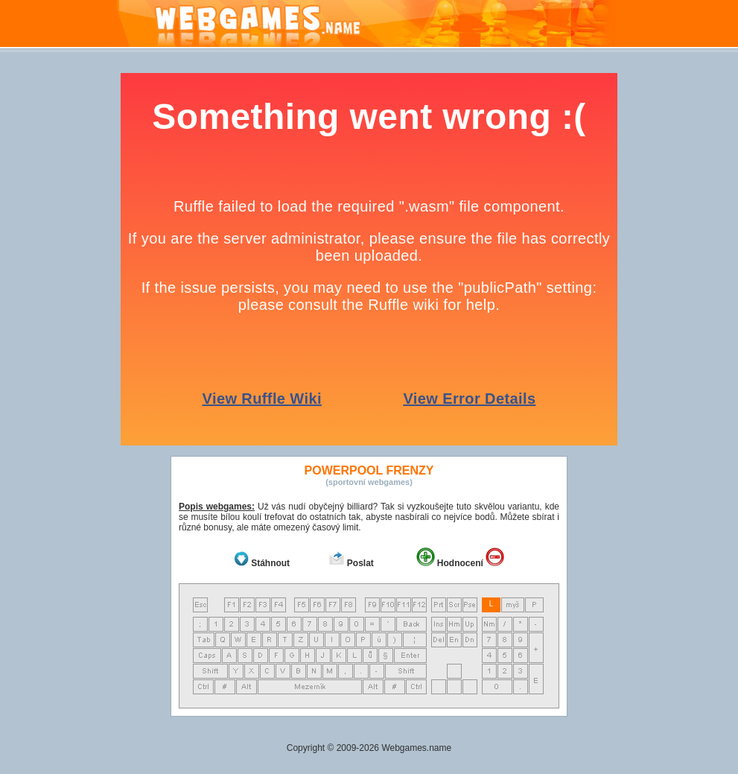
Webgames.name (416, 748)
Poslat (360, 563)
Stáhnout (270, 563)
